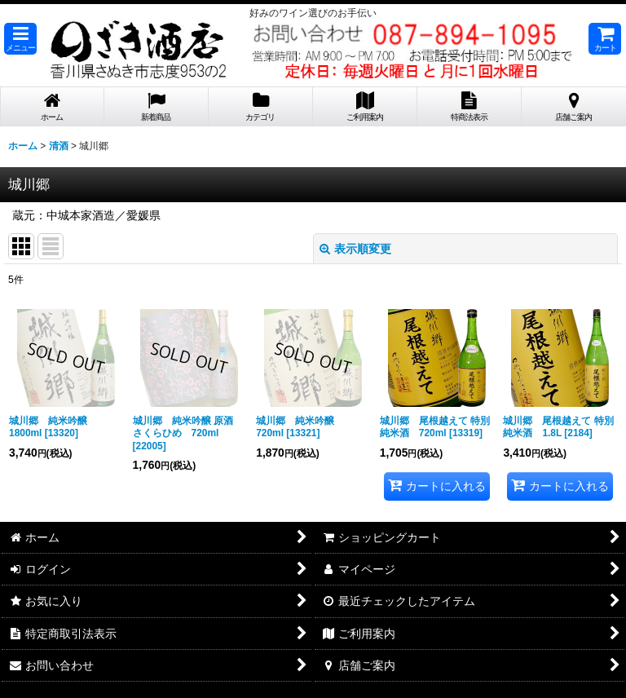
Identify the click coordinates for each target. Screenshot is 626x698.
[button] (20, 39)
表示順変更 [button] (355, 248)
